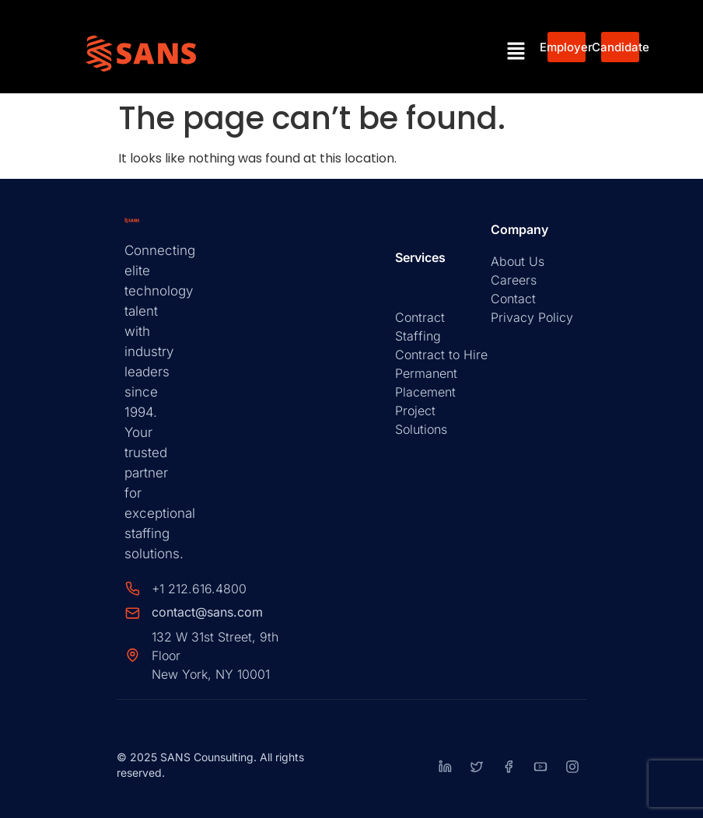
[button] (516, 52)
